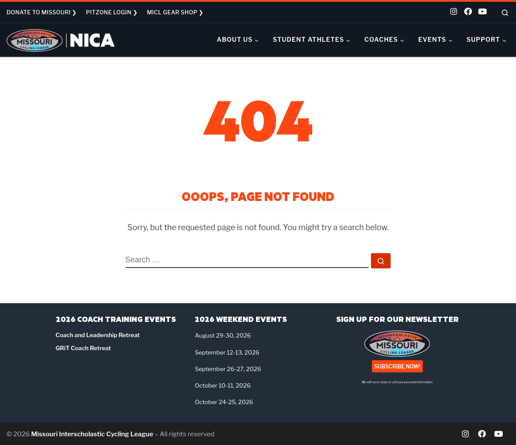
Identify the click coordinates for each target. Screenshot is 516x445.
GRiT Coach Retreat (83, 348)
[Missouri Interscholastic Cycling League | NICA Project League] (61, 39)
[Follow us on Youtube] (481, 12)
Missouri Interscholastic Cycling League (92, 434)
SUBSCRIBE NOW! (397, 366)
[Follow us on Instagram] (453, 12)
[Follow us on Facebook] (467, 12)
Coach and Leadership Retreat (98, 334)
